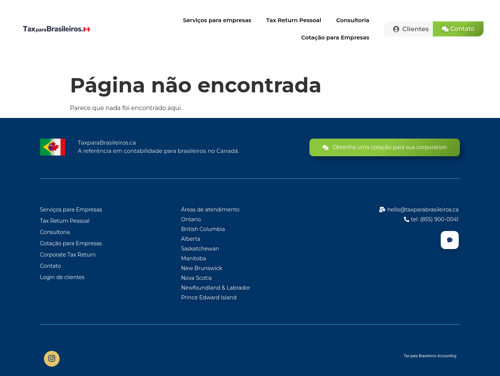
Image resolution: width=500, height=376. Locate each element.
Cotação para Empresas (335, 37)
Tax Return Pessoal (293, 20)
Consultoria (352, 20)
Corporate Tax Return (68, 254)
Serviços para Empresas (71, 209)
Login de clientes (62, 277)
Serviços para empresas (217, 20)
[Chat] (450, 240)
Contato (50, 266)
